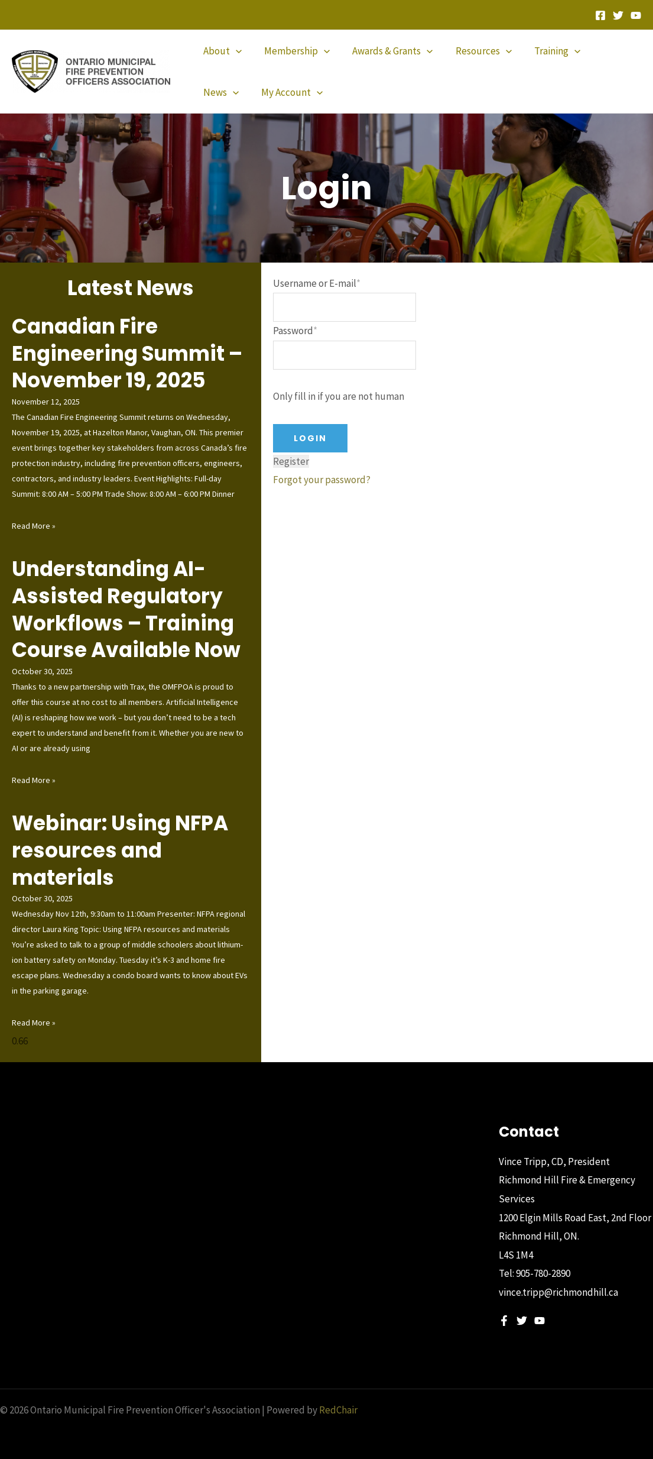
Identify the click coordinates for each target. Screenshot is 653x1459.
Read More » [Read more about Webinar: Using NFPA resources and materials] (34, 1021)
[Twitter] (618, 15)
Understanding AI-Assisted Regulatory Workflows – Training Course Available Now (127, 609)
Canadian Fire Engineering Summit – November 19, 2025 (128, 353)
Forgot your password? (322, 480)
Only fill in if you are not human (338, 396)
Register (291, 461)
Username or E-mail (316, 283)
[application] (235, 51)
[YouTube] (636, 15)
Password (295, 331)
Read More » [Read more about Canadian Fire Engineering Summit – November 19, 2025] (34, 525)
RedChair (338, 1408)
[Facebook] (600, 15)
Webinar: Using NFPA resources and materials (122, 849)
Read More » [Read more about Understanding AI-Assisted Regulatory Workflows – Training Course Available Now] (34, 779)
